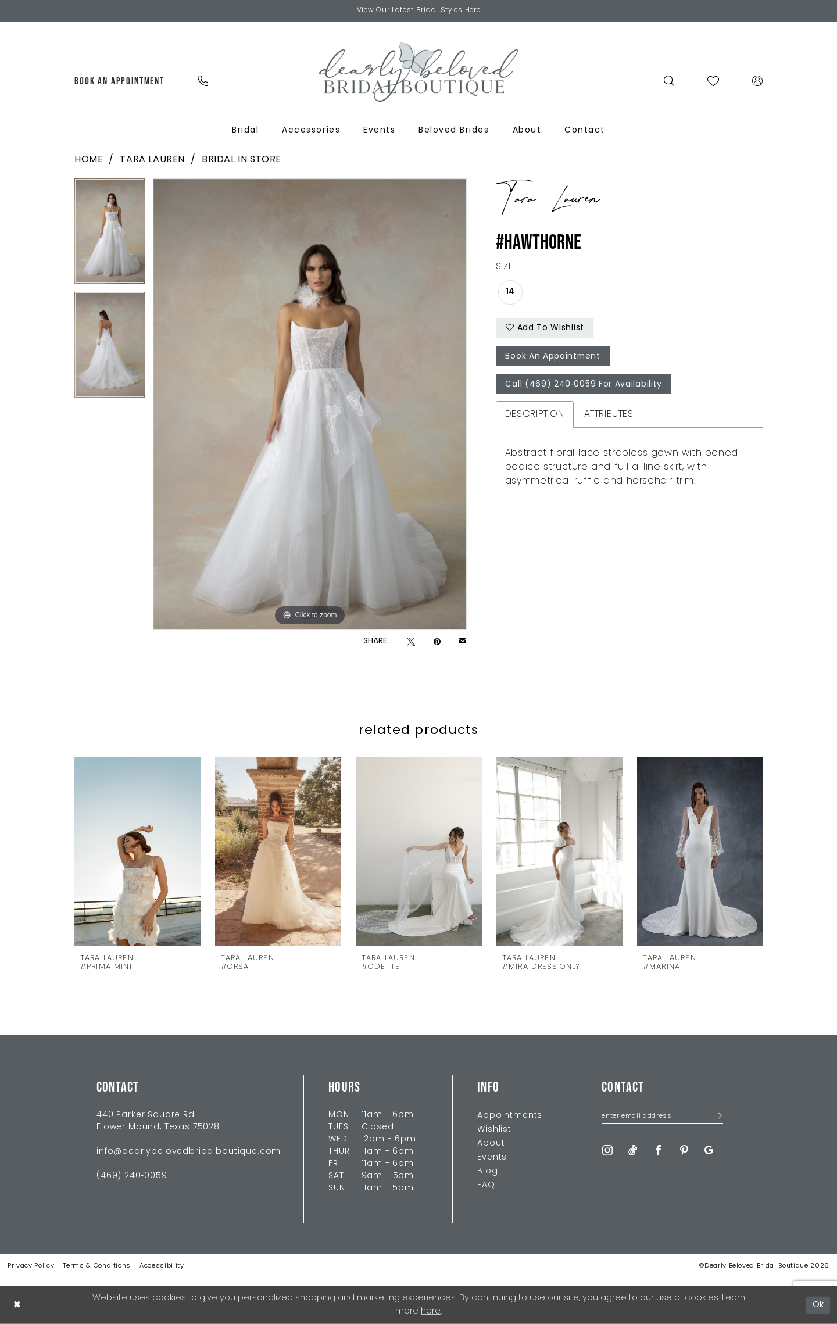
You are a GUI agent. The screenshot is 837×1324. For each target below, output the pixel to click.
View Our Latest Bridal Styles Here (418, 11)
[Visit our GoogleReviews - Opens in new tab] (709, 1150)
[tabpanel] (109, 236)
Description (534, 415)
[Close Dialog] (17, 1305)
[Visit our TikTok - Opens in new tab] (633, 1150)
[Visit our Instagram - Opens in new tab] (607, 1150)
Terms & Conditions (97, 1266)
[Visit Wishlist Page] (713, 81)
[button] (757, 81)
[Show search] (669, 81)
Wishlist (494, 1129)
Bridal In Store (241, 159)
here (431, 1311)
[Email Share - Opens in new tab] (463, 641)
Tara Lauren (152, 159)
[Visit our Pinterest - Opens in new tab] (684, 1150)
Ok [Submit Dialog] (819, 1304)
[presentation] (137, 850)
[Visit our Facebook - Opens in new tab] (658, 1150)
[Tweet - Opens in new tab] (411, 642)
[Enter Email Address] (662, 1117)
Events (492, 1157)
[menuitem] (119, 81)
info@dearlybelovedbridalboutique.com (188, 1151)
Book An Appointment (554, 357)
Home (88, 159)
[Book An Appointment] (119, 81)
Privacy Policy (31, 1266)
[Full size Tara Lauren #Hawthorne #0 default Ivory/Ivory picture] (309, 404)
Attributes (609, 415)
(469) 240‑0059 (131, 1176)
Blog (487, 1171)
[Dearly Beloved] (418, 72)
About (491, 1143)
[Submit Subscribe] (716, 1117)
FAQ (486, 1185)
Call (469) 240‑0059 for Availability (584, 385)
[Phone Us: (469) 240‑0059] (202, 81)
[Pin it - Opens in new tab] (437, 642)
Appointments (509, 1115)
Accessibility (162, 1266)
